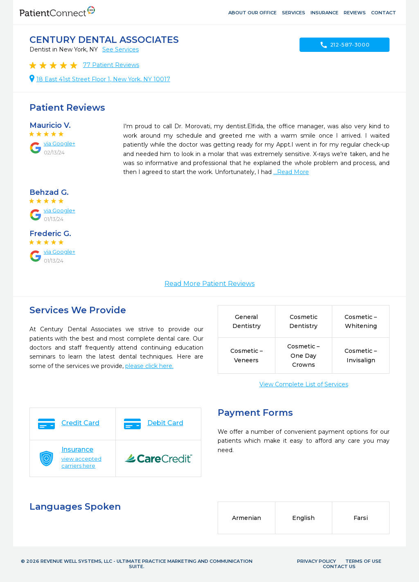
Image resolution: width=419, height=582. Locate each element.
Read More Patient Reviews (209, 284)
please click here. (149, 366)
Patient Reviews (111, 65)
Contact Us (339, 566)
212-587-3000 (345, 45)
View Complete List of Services (303, 384)
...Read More (291, 172)
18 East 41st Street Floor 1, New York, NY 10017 (103, 79)
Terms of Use (363, 561)
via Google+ (59, 143)
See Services (120, 49)
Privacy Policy (316, 561)
